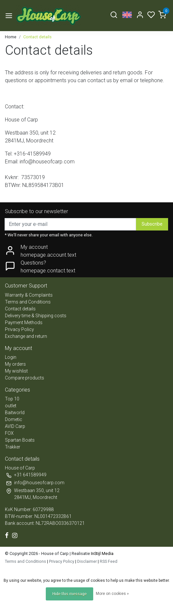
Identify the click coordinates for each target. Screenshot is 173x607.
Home (10, 36)
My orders (15, 364)
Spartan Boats (20, 440)
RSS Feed (108, 561)
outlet (10, 405)
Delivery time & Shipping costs (35, 315)
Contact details (37, 36)
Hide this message (69, 594)
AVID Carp (15, 426)
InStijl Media (101, 553)
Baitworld (15, 412)
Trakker (12, 447)
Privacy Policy (19, 329)
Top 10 (12, 398)
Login (10, 357)
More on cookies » (112, 593)
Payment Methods (24, 322)
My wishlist (16, 371)
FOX (9, 433)
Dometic (13, 419)
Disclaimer (87, 561)
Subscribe (152, 224)
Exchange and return (26, 336)
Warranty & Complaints (29, 295)
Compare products (24, 377)
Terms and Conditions (28, 301)
